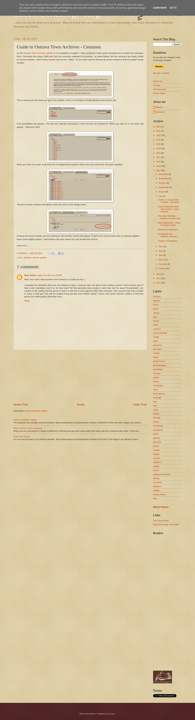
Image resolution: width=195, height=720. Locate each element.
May (161, 251)
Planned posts (159, 89)
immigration (158, 385)
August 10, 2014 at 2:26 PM (49, 275)
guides (43, 257)
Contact (156, 85)
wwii (155, 498)
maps (155, 410)
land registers (159, 393)
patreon (156, 438)
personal (157, 442)
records (156, 458)
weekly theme (159, 494)
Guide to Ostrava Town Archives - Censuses (168, 201)
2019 (158, 148)
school (156, 470)
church (156, 321)
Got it (173, 8)
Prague (156, 450)
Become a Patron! (161, 73)
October (162, 183)
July (161, 196)
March (162, 259)
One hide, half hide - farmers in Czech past (169, 217)
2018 (158, 153)
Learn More (160, 8)
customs (157, 329)
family (156, 357)
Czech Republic (160, 333)
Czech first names (21, 436)
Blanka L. (160, 107)
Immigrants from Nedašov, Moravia (167, 235)
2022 (158, 135)
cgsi (155, 317)
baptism (156, 301)
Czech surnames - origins (25, 420)
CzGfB (156, 337)
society (156, 478)
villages (156, 490)
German (157, 373)
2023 (158, 131)
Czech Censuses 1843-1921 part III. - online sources (168, 209)
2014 (158, 170)
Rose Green (30, 275)
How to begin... (160, 93)
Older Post (140, 404)
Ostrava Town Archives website (38, 53)
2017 (158, 157)
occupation (158, 430)
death (155, 341)
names (156, 422)
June (161, 246)
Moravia (156, 418)
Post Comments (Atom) (36, 411)
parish (156, 434)
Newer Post (20, 404)
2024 (158, 126)
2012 (158, 278)
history (156, 381)
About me (157, 81)
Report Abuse (161, 507)
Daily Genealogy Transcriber (166, 524)
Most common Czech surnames (27, 428)
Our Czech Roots (161, 520)
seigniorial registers (162, 474)
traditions (157, 486)
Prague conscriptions (167, 241)
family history (159, 361)
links (155, 405)
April (161, 255)
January (162, 268)
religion (156, 466)
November (164, 178)
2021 (158, 140)
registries (157, 462)
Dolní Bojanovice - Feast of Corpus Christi (169, 224)
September (164, 187)
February (163, 264)
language (157, 397)
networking (158, 426)
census (36, 257)
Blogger (111, 714)
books (156, 309)
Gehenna (160, 112)
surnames (157, 482)
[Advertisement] (80, 376)
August (162, 191)
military (156, 414)
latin (155, 401)
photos (156, 446)
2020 (158, 144)
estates (156, 353)
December (164, 174)
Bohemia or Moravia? (168, 229)
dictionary (157, 345)
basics (156, 304)
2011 (158, 283)
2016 (158, 161)
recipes (156, 454)
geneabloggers (160, 365)
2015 (158, 166)
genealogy (157, 369)
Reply (27, 301)
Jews (155, 389)
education (157, 349)
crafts (155, 325)
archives (28, 257)
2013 (158, 274)
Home (80, 404)
